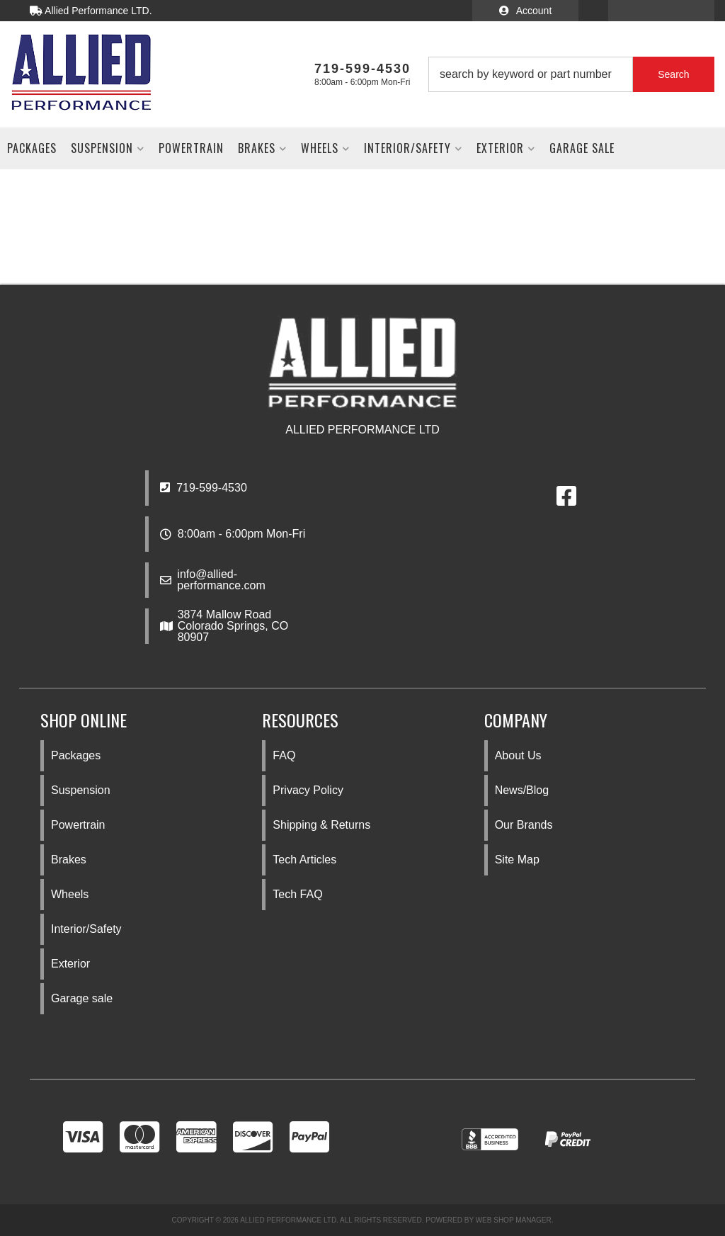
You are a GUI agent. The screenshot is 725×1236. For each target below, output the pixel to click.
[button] (571, 74)
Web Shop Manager (514, 1220)
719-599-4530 (203, 488)
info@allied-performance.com (221, 580)
